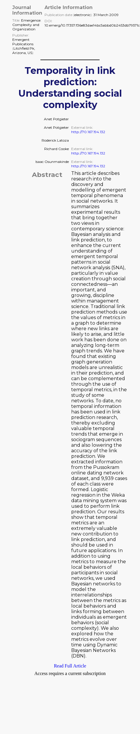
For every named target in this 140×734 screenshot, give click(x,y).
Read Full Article (70, 665)
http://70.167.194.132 (88, 132)
